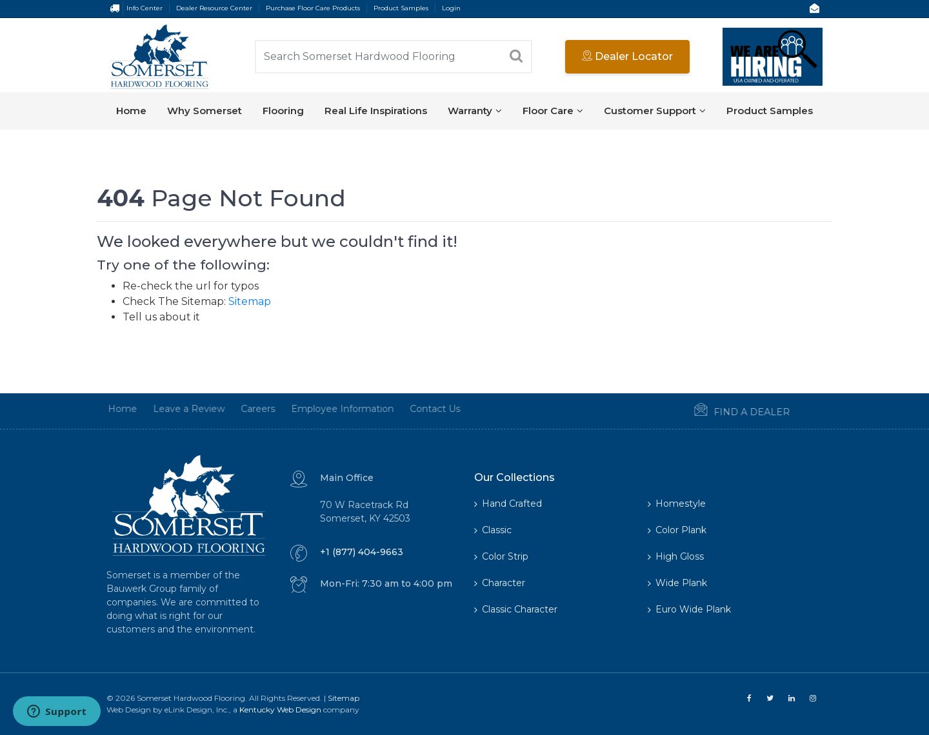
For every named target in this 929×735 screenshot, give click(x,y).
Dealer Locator (627, 56)
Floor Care (553, 110)
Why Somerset (204, 110)
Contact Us (419, 409)
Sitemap (249, 301)
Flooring (283, 110)
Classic (493, 530)
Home (131, 110)
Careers (242, 409)
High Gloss (676, 556)
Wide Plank (677, 583)
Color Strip (501, 556)
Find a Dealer (726, 410)
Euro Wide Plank (689, 609)
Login (451, 8)
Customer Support (655, 110)
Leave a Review (173, 409)
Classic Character (515, 609)
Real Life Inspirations (376, 110)
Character (499, 583)
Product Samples (401, 8)
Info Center (144, 8)
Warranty (475, 110)
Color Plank (677, 530)
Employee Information (326, 409)
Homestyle (677, 503)
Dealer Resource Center (214, 8)
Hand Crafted (508, 503)
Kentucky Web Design (280, 709)
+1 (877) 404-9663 (361, 552)
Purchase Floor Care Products (313, 8)
